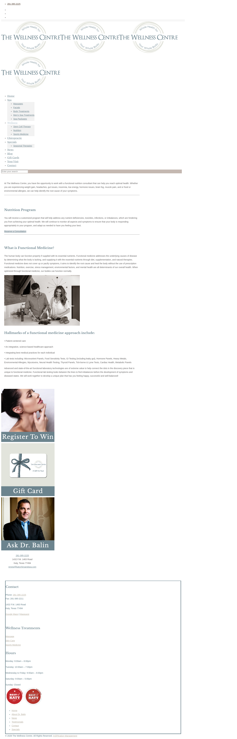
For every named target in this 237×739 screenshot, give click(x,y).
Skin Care (10, 640)
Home (14, 710)
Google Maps (12, 614)
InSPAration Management (65, 736)
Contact (15, 725)
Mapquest (24, 614)
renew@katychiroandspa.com (22, 567)
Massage (10, 636)
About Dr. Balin (19, 714)
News (14, 718)
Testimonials (17, 722)
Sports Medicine (13, 645)
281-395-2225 (13, 4)
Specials (16, 729)
